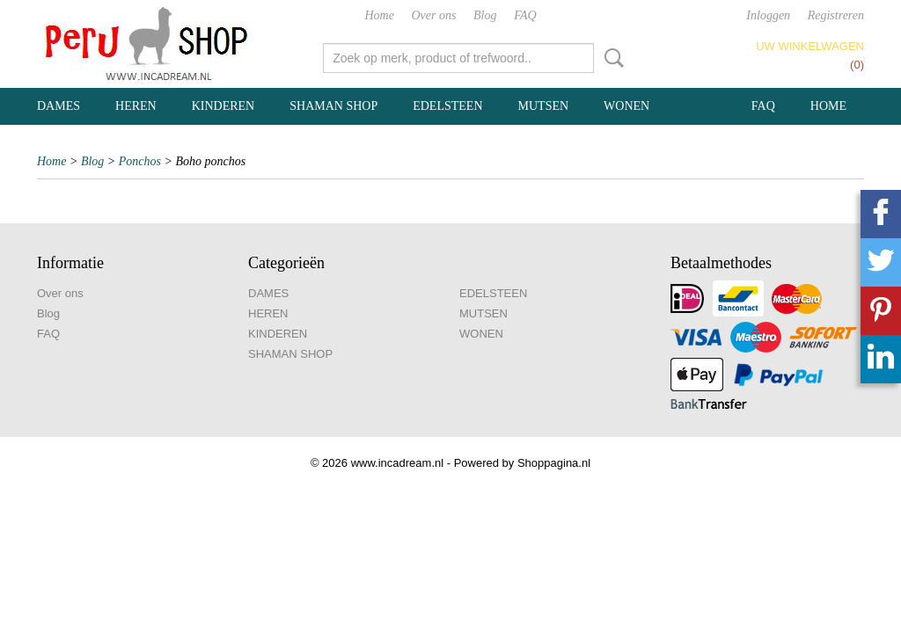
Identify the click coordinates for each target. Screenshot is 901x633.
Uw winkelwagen (810, 46)
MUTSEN (543, 106)
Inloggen (768, 15)
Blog (484, 15)
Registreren (836, 15)
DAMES (58, 106)
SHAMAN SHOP (333, 106)
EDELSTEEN (447, 106)
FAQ (525, 15)
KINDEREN (223, 106)
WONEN (626, 106)
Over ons (434, 15)
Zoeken (610, 58)
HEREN (136, 106)
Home (378, 15)
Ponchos (140, 161)
